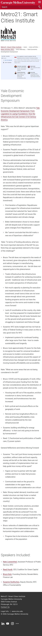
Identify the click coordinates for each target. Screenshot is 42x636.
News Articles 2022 (7, 49)
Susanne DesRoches (11, 582)
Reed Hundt (7, 569)
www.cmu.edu (17, 611)
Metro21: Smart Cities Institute (19, 17)
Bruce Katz (7, 574)
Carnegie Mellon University (18, 3)
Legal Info (5, 611)
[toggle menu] (39, 2)
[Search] (21, 7)
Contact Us (5, 607)
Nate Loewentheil (10, 562)
